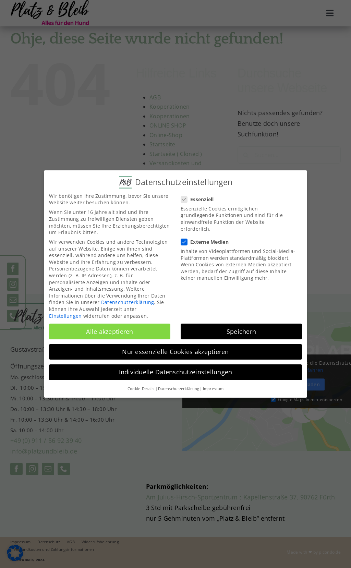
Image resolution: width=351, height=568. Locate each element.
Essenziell (200, 199)
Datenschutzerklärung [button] (178, 388)
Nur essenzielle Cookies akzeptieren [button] (175, 351)
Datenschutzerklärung (127, 302)
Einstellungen (65, 315)
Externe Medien (207, 241)
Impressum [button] (213, 388)
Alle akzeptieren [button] (109, 331)
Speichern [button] (241, 331)
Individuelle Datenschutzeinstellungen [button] (175, 371)
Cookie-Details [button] (141, 388)
